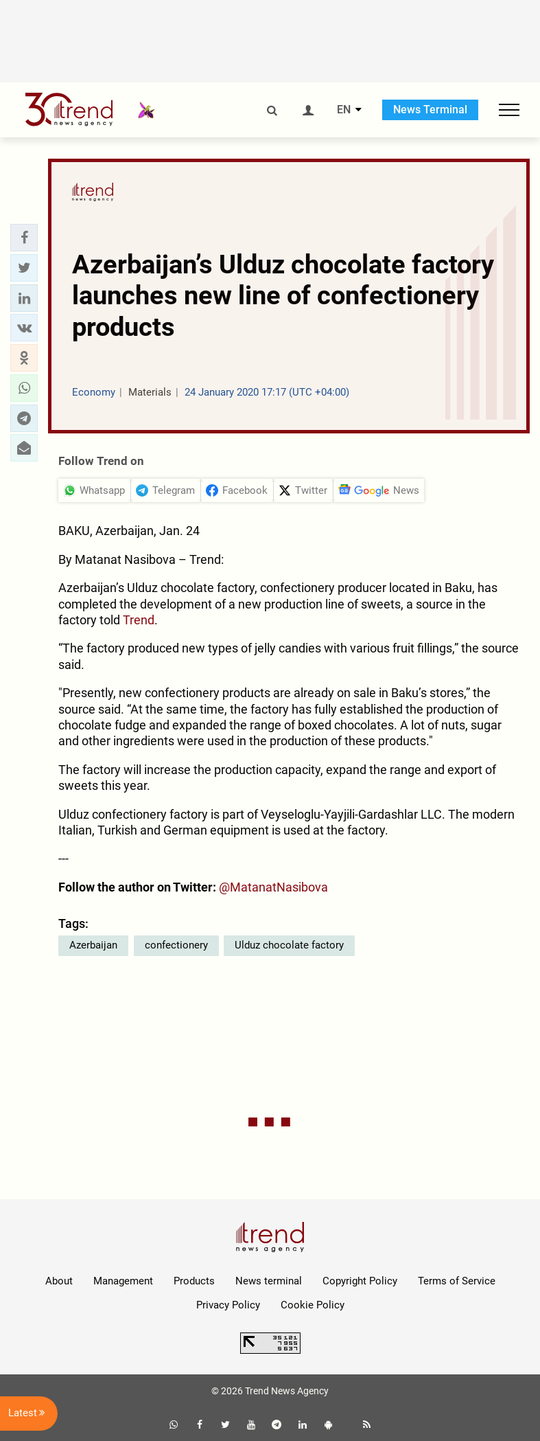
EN (344, 109)
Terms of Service (456, 1281)
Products (194, 1281)
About (59, 1281)
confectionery (176, 945)
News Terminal (430, 109)
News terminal (268, 1281)
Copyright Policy (359, 1281)
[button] (24, 238)
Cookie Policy (312, 1305)
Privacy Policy (228, 1305)
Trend (138, 620)
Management (123, 1281)
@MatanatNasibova (273, 887)
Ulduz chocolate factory (289, 945)
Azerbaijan (93, 945)
